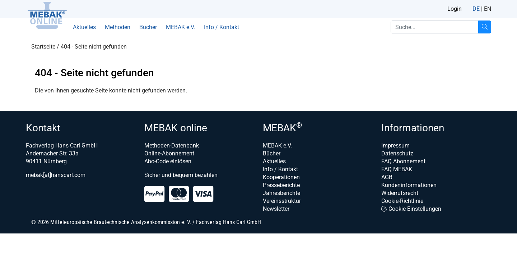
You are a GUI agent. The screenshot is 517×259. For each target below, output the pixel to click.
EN (487, 8)
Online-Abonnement (169, 153)
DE (476, 8)
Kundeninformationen (409, 185)
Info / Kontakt (221, 27)
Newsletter (276, 208)
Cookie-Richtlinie (402, 200)
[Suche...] (484, 27)
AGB (386, 177)
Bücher (148, 27)
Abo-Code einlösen (167, 161)
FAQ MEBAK (396, 169)
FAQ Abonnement (403, 161)
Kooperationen (281, 177)
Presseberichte (281, 185)
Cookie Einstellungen (411, 208)
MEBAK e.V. (180, 27)
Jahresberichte (281, 193)
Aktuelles (84, 27)
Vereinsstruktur (282, 200)
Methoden (117, 27)
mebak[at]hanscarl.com (55, 175)
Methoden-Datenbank (171, 145)
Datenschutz (397, 153)
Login (454, 8)
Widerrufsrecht (399, 193)
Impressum (395, 145)
